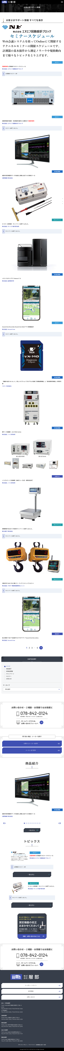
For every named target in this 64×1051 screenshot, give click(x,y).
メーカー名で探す (31, 750)
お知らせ (9, 679)
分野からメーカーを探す (31, 744)
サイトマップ (32, 1045)
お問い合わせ (31, 997)
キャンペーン (10, 674)
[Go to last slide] (4, 823)
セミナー (9, 676)
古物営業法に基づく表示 (41, 1045)
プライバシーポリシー (22, 1045)
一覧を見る (31, 830)
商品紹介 (9, 669)
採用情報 (30, 991)
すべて (8, 666)
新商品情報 (9, 671)
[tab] (24, 823)
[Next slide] (59, 823)
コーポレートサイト (31, 985)
